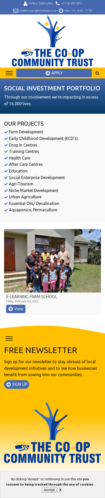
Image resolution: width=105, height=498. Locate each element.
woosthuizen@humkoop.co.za (37, 10)
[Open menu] (9, 73)
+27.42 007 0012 (71, 3)
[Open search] (97, 73)
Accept (49, 490)
